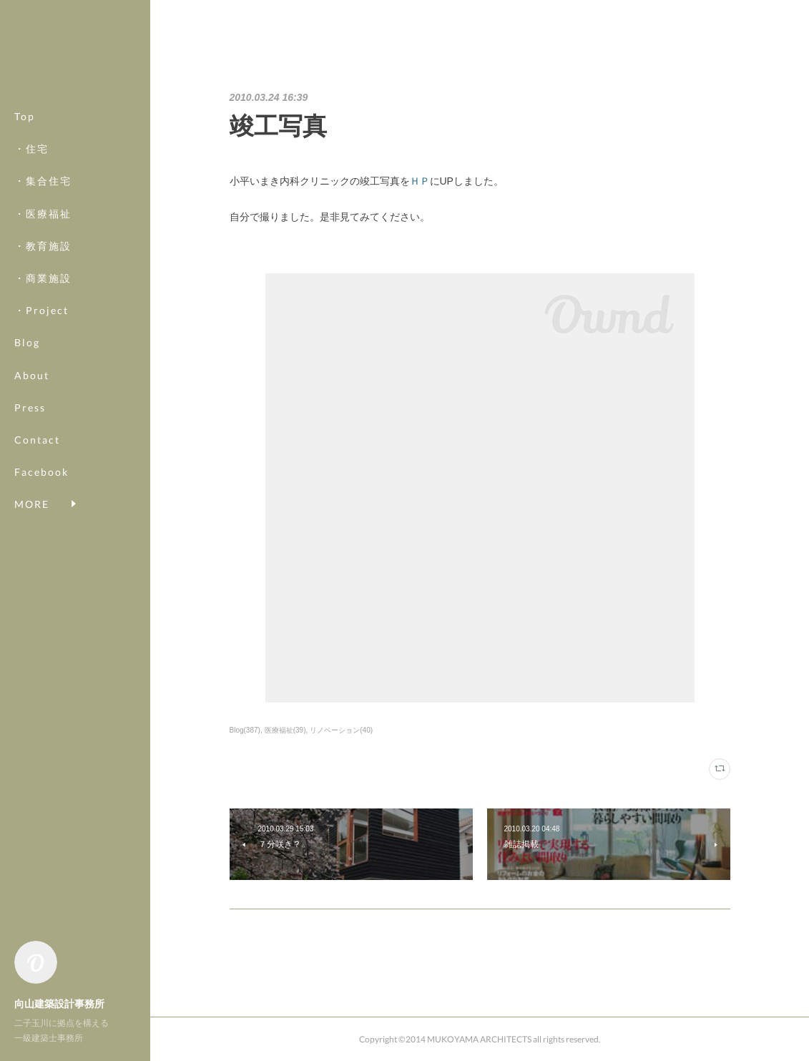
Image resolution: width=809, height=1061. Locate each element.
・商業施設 (43, 278)
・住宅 (31, 148)
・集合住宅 (43, 181)
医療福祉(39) (285, 730)
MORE (31, 472)
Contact (37, 440)
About (31, 375)
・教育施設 (43, 246)
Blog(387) (245, 730)
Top (24, 116)
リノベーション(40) (341, 730)
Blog (27, 342)
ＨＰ (420, 181)
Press (30, 407)
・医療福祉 (43, 213)
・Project (41, 310)
